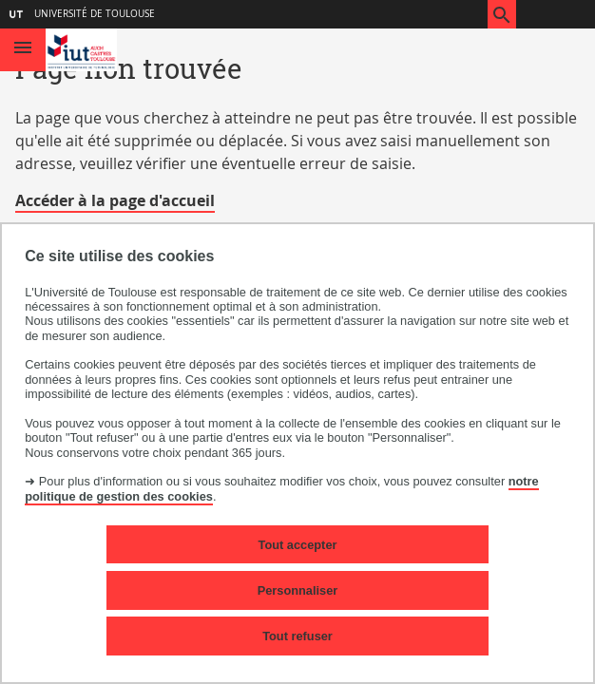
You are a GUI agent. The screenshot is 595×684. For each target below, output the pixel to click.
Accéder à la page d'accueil (115, 200)
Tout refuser (297, 636)
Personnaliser (298, 590)
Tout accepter (298, 545)
